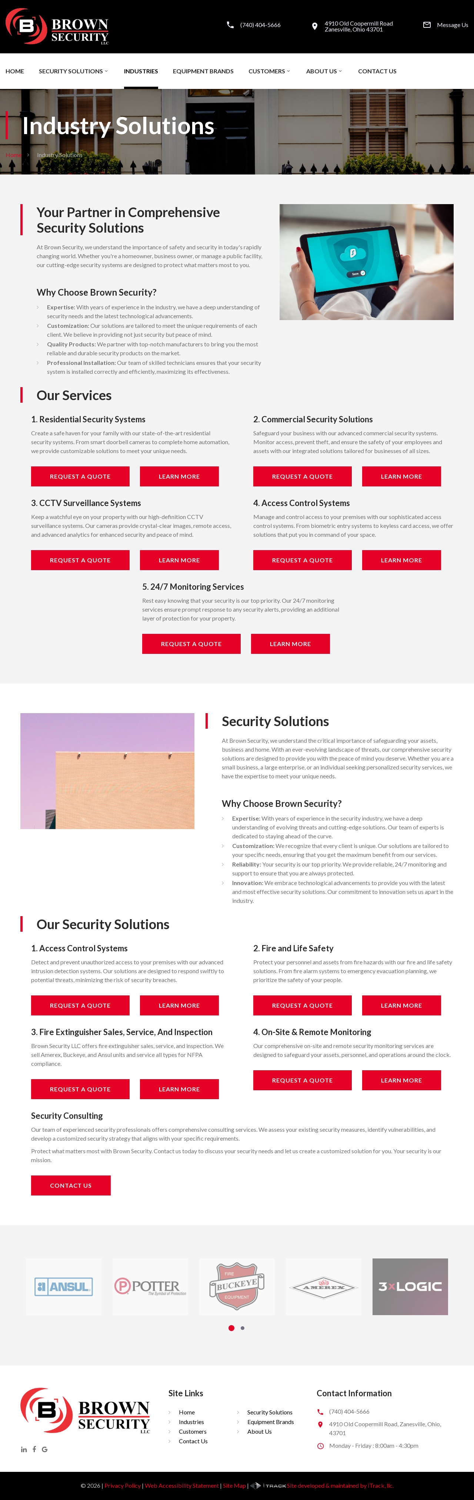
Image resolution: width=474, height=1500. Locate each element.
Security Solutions (71, 71)
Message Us (452, 25)
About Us (321, 71)
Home (15, 71)
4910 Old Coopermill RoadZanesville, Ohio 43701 (359, 26)
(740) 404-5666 (260, 25)
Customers (266, 71)
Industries (141, 71)
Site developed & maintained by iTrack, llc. (322, 1485)
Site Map (234, 1485)
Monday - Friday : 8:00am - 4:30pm (373, 1445)
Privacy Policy (122, 1485)
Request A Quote (80, 476)
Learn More (179, 476)
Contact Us (377, 71)
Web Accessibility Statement (182, 1485)
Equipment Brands (203, 71)
